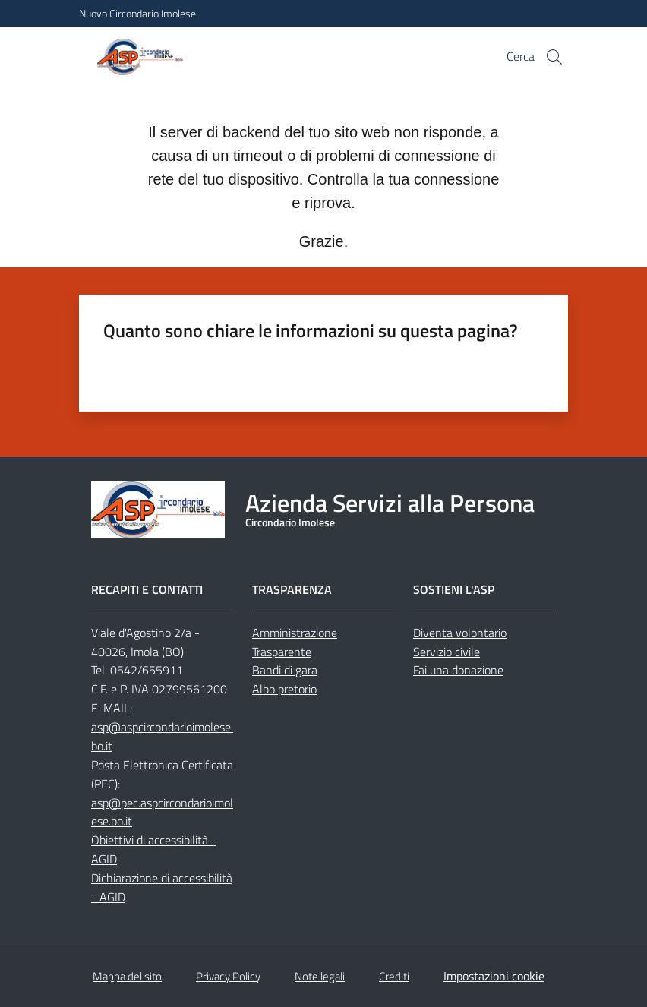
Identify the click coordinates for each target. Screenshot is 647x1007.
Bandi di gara (284, 670)
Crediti (394, 976)
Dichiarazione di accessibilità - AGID (161, 887)
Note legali (320, 976)
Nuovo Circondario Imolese (137, 13)
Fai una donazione (458, 670)
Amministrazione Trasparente (294, 642)
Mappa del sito (127, 976)
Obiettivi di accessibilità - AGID (153, 849)
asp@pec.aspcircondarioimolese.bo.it (162, 812)
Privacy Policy (228, 976)
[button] (554, 57)
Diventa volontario (460, 632)
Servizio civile (446, 651)
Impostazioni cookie (493, 976)
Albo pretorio (284, 689)
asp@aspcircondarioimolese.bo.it (162, 736)
